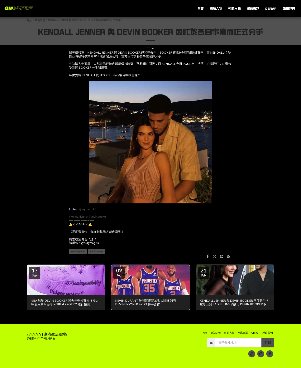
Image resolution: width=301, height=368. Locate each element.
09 (119, 272)
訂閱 (268, 342)
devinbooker (96, 251)
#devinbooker (98, 216)
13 (34, 272)
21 (203, 272)
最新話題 (40, 20)
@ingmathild (87, 209)
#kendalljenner (78, 216)
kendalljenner (78, 251)
